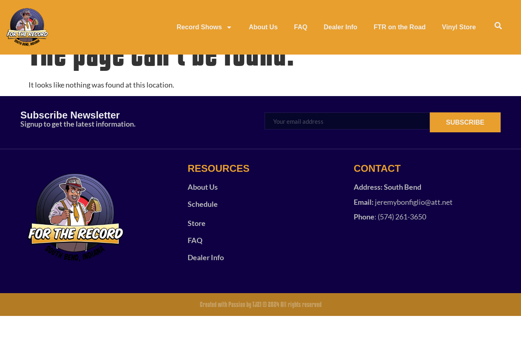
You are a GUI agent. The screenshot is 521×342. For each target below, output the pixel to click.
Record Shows (204, 27)
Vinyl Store (459, 27)
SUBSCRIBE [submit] (465, 148)
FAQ (300, 27)
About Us (263, 27)
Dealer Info (340, 27)
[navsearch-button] (498, 27)
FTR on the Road (400, 27)
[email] (347, 147)
